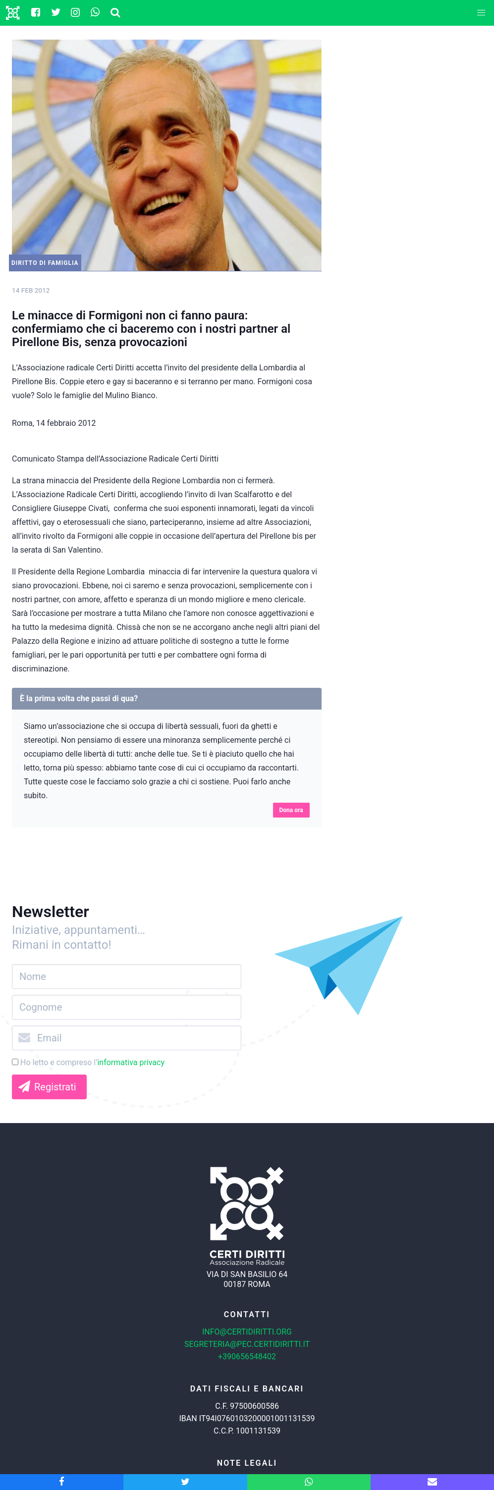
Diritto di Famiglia (45, 262)
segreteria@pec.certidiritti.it (247, 1344)
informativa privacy (131, 1062)
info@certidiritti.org (247, 1331)
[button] (481, 13)
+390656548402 (247, 1356)
